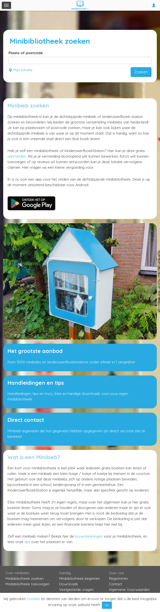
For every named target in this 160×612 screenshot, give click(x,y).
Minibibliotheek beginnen (79, 578)
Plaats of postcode (26, 53)
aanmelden (16, 156)
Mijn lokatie (20, 70)
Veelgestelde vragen (76, 589)
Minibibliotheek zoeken (24, 578)
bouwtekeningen (89, 536)
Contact (115, 584)
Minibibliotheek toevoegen (27, 584)
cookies (33, 598)
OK (107, 605)
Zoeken (141, 72)
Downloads (68, 584)
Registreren (118, 578)
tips (27, 541)
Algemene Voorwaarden (129, 589)
